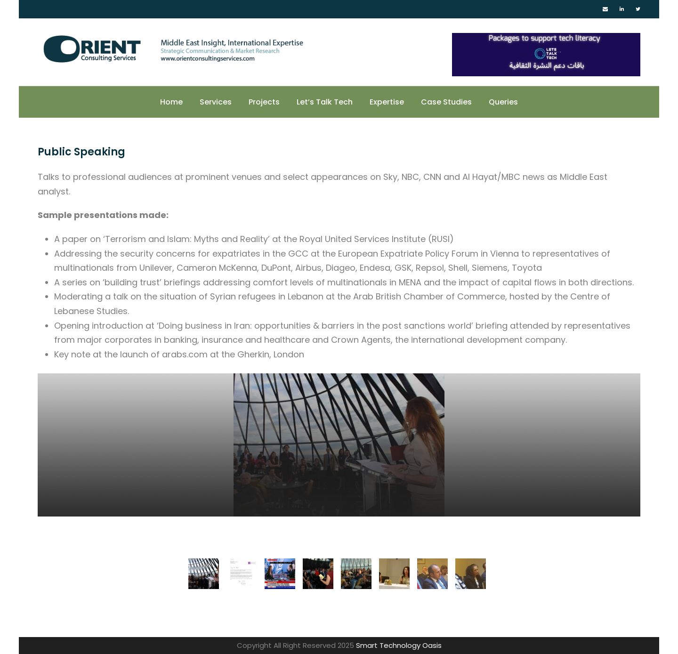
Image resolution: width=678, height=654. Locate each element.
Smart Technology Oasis (399, 645)
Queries (503, 102)
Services (216, 102)
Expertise (387, 102)
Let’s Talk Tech (325, 102)
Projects (264, 102)
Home (171, 102)
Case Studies (446, 102)
